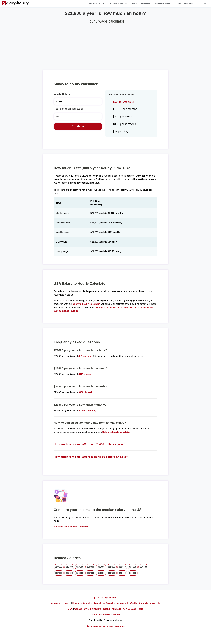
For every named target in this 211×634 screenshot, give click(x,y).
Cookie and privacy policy (99, 626)
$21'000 (101, 567)
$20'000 (90, 567)
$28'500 (111, 573)
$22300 (133, 307)
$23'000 (122, 567)
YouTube (111, 597)
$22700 (65, 311)
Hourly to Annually (185, 3)
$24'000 (132, 567)
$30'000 (132, 573)
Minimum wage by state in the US (71, 527)
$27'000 (90, 573)
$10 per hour (85, 356)
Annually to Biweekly (141, 3)
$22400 (142, 307)
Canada (78, 609)
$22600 (57, 311)
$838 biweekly (85, 392)
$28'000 (101, 573)
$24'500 (143, 567)
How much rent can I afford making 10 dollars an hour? (91, 456)
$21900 (99, 307)
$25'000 (58, 573)
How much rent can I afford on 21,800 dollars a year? (89, 444)
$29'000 (122, 573)
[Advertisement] (105, 46)
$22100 (116, 307)
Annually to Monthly (118, 3)
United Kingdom (92, 609)
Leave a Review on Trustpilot (105, 614)
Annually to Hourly (96, 3)
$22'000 (111, 567)
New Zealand (129, 609)
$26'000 (79, 573)
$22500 (150, 307)
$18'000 (79, 567)
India (140, 609)
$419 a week (84, 374)
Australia (116, 609)
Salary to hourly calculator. (116, 432)
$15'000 (69, 567)
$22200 (124, 307)
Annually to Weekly (163, 3)
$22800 (74, 311)
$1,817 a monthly (87, 410)
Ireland (106, 609)
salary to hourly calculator (86, 304)
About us (120, 626)
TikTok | (99, 597)
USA (70, 609)
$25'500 (69, 573)
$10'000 (58, 567)
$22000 (107, 307)
